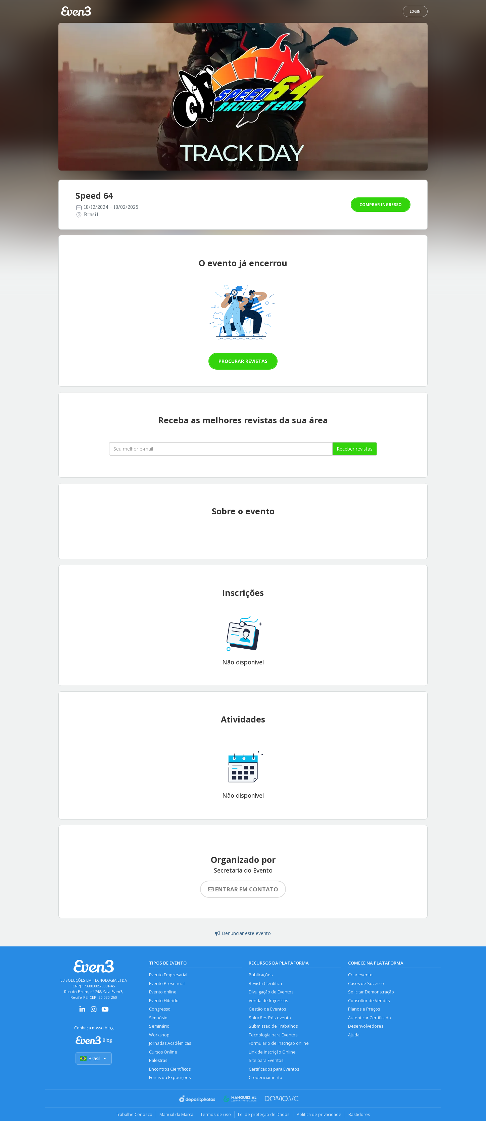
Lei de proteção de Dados (264, 1114)
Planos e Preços (364, 1009)
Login (415, 11)
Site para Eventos (266, 1060)
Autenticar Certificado (369, 1018)
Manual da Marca (176, 1114)
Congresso (160, 1009)
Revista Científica (265, 983)
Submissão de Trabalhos (273, 1026)
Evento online (163, 992)
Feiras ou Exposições (170, 1077)
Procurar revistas (243, 361)
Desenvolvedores (365, 1026)
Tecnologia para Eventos (273, 1035)
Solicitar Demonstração (371, 992)
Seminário (159, 1026)
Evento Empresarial (168, 975)
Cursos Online (163, 1052)
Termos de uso (215, 1114)
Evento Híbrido (164, 1000)
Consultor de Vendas (369, 1000)
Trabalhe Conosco (134, 1114)
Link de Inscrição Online (272, 1052)
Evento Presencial (167, 983)
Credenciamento (265, 1077)
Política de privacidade (319, 1114)
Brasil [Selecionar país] (93, 1058)
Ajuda (353, 1035)
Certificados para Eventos (274, 1069)
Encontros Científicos (170, 1069)
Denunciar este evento (243, 933)
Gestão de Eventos (267, 1009)
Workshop (159, 1035)
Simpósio (158, 1018)
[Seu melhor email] (221, 449)
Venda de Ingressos (268, 1000)
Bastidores (359, 1114)
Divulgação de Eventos (271, 992)
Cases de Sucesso (366, 983)
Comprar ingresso (380, 204)
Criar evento (360, 975)
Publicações (261, 975)
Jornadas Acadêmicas (170, 1043)
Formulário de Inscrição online (279, 1043)
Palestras (158, 1060)
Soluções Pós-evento (270, 1018)
